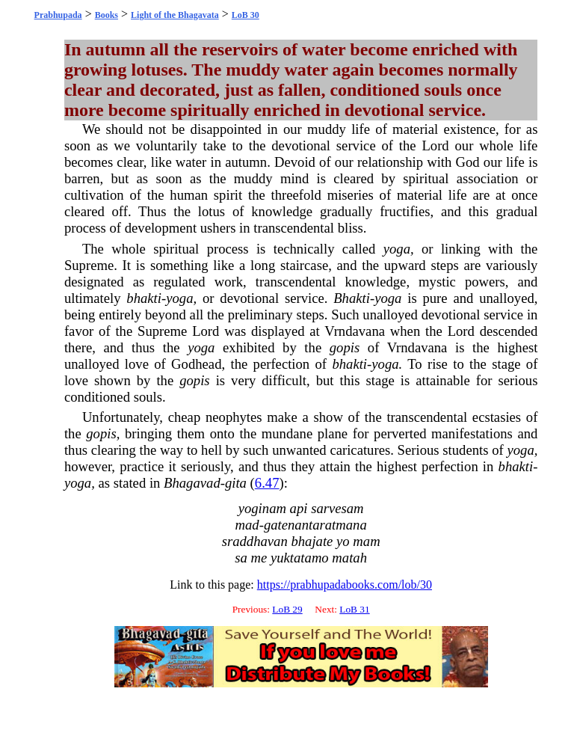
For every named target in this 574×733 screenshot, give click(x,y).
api (299, 508)
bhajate (312, 541)
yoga (396, 249)
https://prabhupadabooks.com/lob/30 (344, 584)
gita (236, 483)
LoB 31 (354, 609)
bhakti (143, 298)
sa (241, 557)
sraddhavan (255, 541)
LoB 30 (245, 15)
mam (366, 541)
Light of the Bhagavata (175, 15)
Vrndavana (354, 331)
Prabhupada (58, 15)
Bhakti (351, 298)
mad (247, 525)
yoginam (262, 508)
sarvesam (337, 508)
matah (349, 557)
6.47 (267, 483)
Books (106, 15)
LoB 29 (287, 609)
